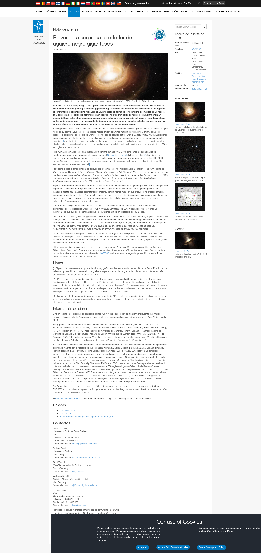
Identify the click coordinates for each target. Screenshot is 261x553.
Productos (187, 11)
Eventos (156, 11)
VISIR (199, 85)
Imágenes (51, 11)
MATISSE (104, 253)
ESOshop (87, 11)
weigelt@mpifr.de (79, 471)
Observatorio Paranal (117, 155)
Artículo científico (67, 410)
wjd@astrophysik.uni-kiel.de (84, 485)
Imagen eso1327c (182, 213)
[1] (63, 141)
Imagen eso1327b (182, 174)
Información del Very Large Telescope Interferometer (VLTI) (87, 416)
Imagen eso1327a (182, 124)
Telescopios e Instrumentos (111, 11)
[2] (145, 155)
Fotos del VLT (66, 413)
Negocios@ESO (205, 11)
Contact (178, 3)
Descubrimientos (139, 11)
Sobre (39, 11)
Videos (62, 11)
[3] (90, 164)
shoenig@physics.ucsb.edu (84, 443)
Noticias (74, 13)
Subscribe (167, 3)
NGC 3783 (196, 49)
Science (207, 3)
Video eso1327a (182, 251)
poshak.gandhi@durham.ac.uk (86, 457)
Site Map (188, 3)
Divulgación (171, 11)
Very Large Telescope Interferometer (199, 79)
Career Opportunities (228, 11)
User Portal (219, 3)
